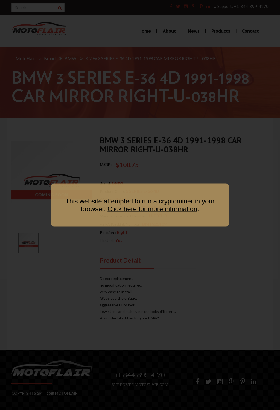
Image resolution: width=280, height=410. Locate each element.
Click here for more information (152, 209)
